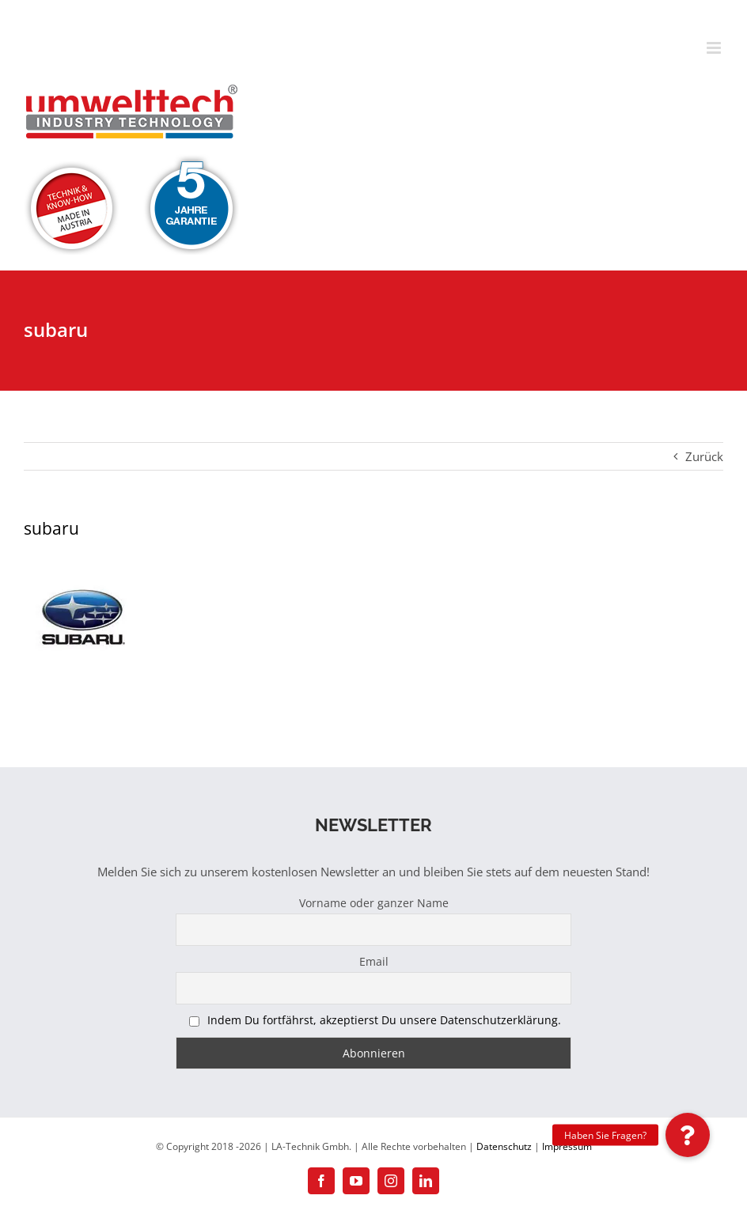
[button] (687, 1135)
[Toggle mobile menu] (715, 48)
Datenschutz (504, 1146)
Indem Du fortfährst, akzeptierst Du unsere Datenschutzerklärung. (384, 1019)
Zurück (704, 456)
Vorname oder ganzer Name (374, 902)
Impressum (567, 1146)
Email (374, 961)
